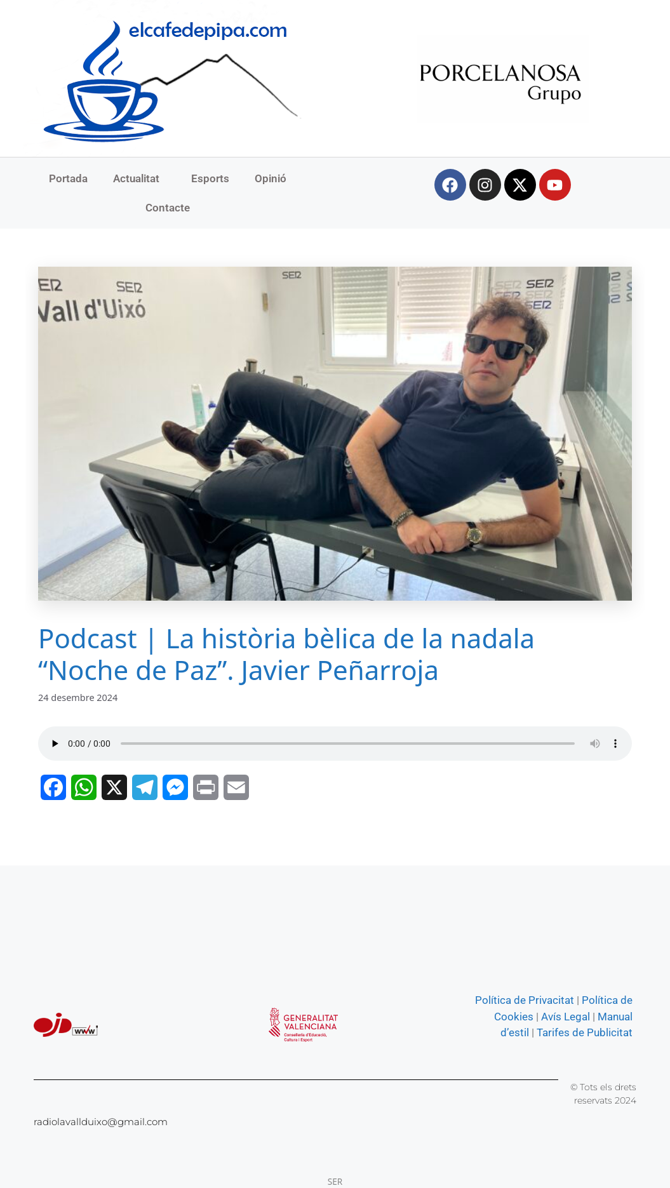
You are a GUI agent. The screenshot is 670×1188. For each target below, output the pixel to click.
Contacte (167, 207)
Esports (210, 178)
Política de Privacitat (524, 1000)
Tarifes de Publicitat (585, 1032)
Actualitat (139, 178)
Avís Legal (565, 1016)
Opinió (270, 178)
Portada (68, 178)
